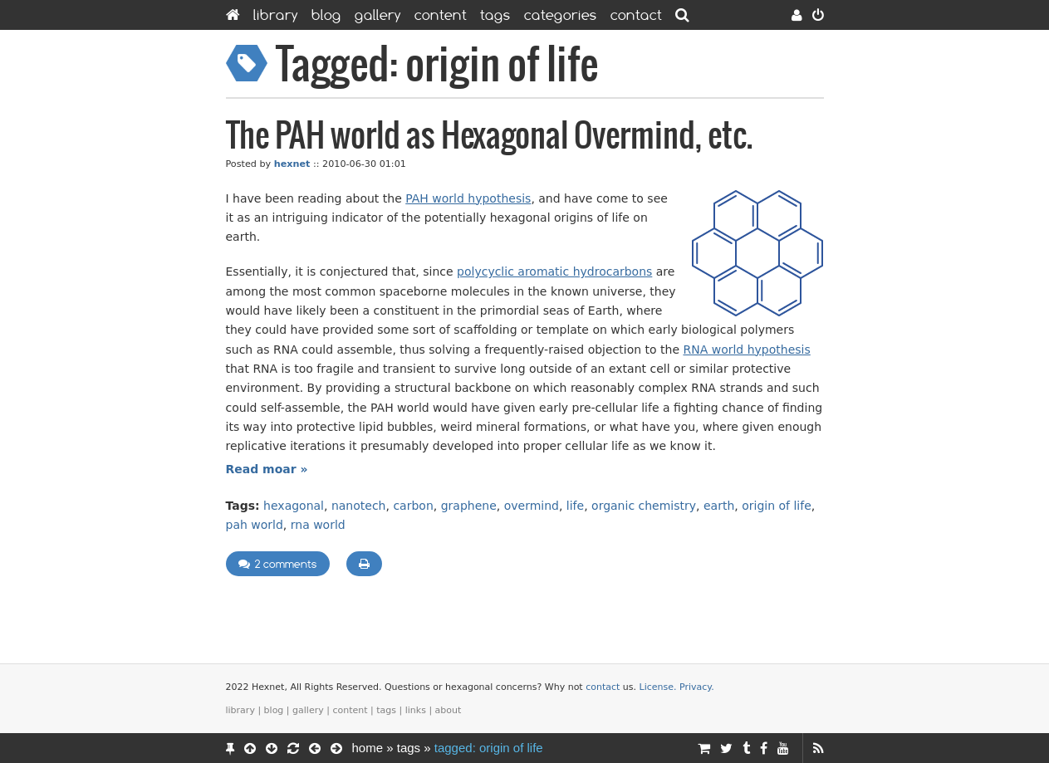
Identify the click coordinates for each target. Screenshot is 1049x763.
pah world (254, 524)
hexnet (292, 164)
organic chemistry (643, 505)
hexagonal (293, 505)
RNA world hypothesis (746, 349)
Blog (326, 15)
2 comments (277, 563)
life (575, 505)
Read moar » (267, 469)
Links (415, 710)
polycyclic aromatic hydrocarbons (554, 271)
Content (440, 15)
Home (368, 748)
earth (718, 505)
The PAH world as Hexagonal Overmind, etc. (489, 136)
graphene (469, 505)
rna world (318, 524)
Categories (560, 15)
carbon (413, 505)
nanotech (358, 505)
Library (275, 15)
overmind (531, 505)
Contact (636, 15)
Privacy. (696, 687)
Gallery (378, 15)
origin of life (776, 505)
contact (603, 687)
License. (658, 687)
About (448, 710)
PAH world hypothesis (468, 198)
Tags (495, 15)
